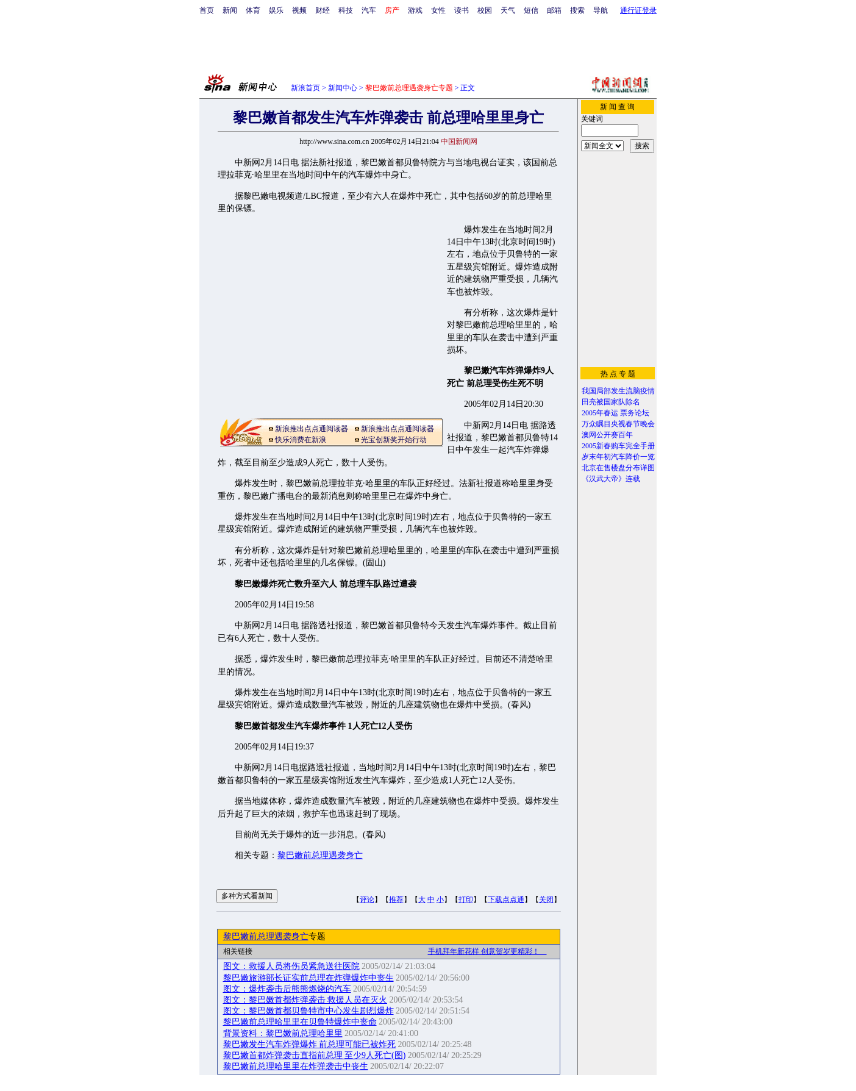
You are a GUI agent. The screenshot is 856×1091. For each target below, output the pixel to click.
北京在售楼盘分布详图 (618, 467)
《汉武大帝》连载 (611, 478)
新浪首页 (305, 88)
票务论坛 (634, 413)
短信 (531, 10)
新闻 (230, 10)
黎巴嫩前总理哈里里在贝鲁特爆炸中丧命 (300, 1021)
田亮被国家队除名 (611, 402)
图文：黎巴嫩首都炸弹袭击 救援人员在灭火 (305, 999)
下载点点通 (506, 899)
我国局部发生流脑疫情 (618, 391)
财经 (322, 10)
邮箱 (554, 10)
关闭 (546, 899)
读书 (461, 10)
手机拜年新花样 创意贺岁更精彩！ (487, 951)
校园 (484, 10)
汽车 (369, 10)
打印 (465, 899)
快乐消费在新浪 (300, 439)
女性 (438, 10)
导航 (600, 10)
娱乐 (276, 10)
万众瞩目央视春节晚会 (618, 424)
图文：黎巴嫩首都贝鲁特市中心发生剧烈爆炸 (308, 1010)
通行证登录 (638, 10)
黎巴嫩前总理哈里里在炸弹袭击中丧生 (295, 1066)
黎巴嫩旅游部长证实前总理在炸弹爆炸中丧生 (308, 977)
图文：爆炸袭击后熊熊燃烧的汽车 (287, 988)
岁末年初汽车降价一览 (618, 456)
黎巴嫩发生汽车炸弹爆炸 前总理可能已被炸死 (309, 1044)
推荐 (396, 899)
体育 (253, 10)
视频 (299, 10)
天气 (508, 10)
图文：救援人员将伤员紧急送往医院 (291, 966)
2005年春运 (600, 413)
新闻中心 (342, 88)
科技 (345, 10)
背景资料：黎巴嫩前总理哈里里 (283, 1033)
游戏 (415, 10)
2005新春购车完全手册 (618, 446)
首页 (206, 10)
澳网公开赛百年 (607, 435)
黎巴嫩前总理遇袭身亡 (320, 855)
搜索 (577, 10)
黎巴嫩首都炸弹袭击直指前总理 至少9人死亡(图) (314, 1055)
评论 (367, 899)
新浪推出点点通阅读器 (311, 428)
